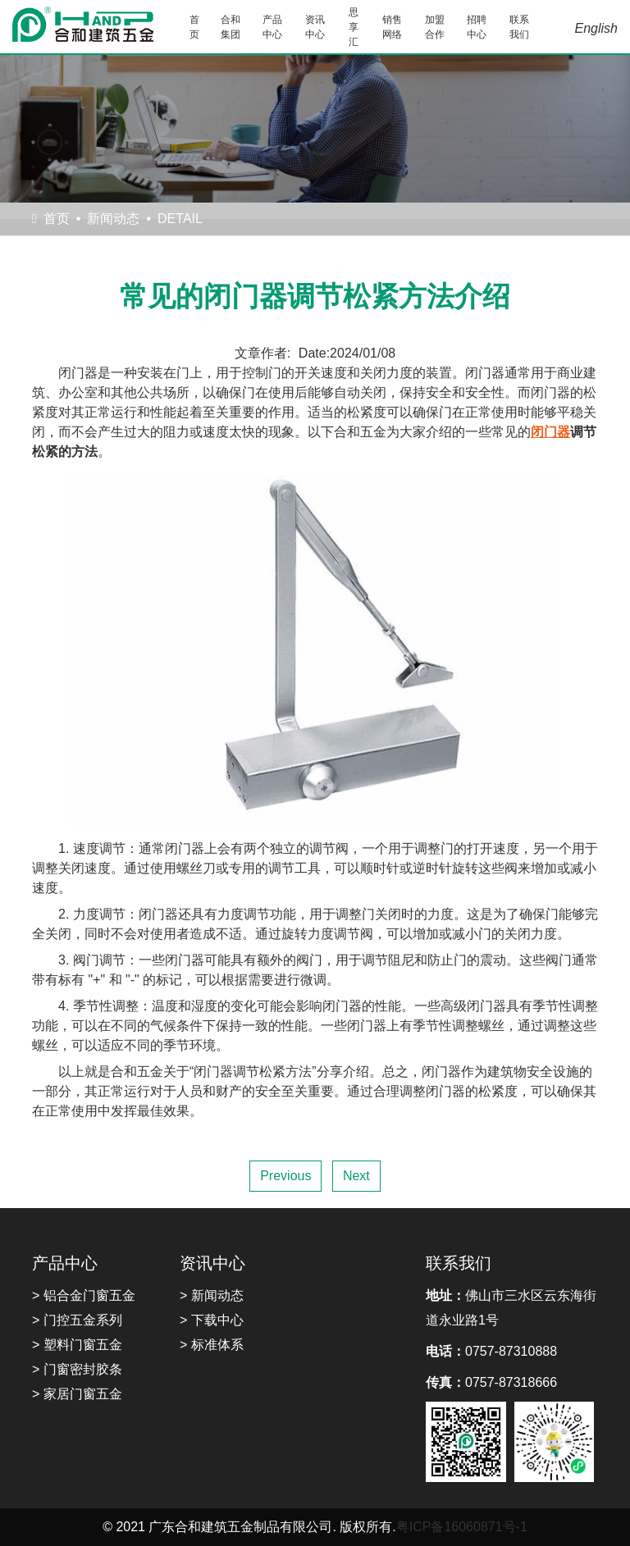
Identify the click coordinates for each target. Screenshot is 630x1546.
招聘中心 (476, 27)
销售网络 (392, 27)
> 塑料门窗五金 (77, 1345)
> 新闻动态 (212, 1295)
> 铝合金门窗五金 (83, 1295)
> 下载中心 (212, 1320)
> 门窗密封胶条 (77, 1369)
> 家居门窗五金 (77, 1394)
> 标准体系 (212, 1345)
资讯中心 (315, 27)
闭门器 (550, 432)
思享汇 (353, 27)
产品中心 (272, 27)
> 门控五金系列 (77, 1320)
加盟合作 (435, 27)
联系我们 (519, 27)
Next (356, 1176)
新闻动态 (113, 219)
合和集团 (230, 27)
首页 (194, 27)
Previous (285, 1176)
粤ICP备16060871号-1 (461, 1527)
